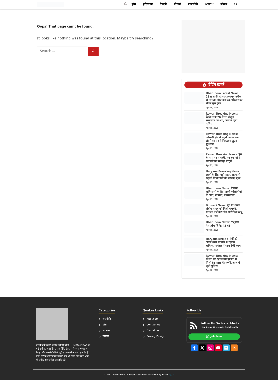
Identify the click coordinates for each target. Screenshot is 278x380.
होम (134, 5)
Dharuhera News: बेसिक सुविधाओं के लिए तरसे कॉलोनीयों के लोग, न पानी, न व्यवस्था (224, 192)
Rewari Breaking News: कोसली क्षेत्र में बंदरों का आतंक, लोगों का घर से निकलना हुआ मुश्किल (222, 139)
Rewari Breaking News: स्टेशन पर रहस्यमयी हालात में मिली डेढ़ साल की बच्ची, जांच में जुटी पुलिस (223, 261)
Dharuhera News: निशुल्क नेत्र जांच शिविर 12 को (222, 224)
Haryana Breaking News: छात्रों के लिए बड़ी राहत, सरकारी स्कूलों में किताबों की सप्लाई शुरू (223, 175)
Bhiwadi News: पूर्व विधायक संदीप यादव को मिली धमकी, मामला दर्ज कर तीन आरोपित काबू (224, 209)
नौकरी (177, 5)
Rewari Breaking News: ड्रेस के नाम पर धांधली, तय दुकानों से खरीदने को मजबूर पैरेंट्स (224, 158)
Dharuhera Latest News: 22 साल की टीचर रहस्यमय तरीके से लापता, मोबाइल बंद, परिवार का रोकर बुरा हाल (224, 99)
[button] (236, 4)
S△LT (171, 374)
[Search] (93, 51)
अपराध (209, 5)
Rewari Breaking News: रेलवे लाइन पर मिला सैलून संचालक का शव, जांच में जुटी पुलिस (222, 119)
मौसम (224, 5)
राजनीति (193, 5)
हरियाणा (148, 5)
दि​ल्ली (163, 5)
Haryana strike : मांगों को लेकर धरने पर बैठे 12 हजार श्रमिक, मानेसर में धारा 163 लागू (223, 242)
